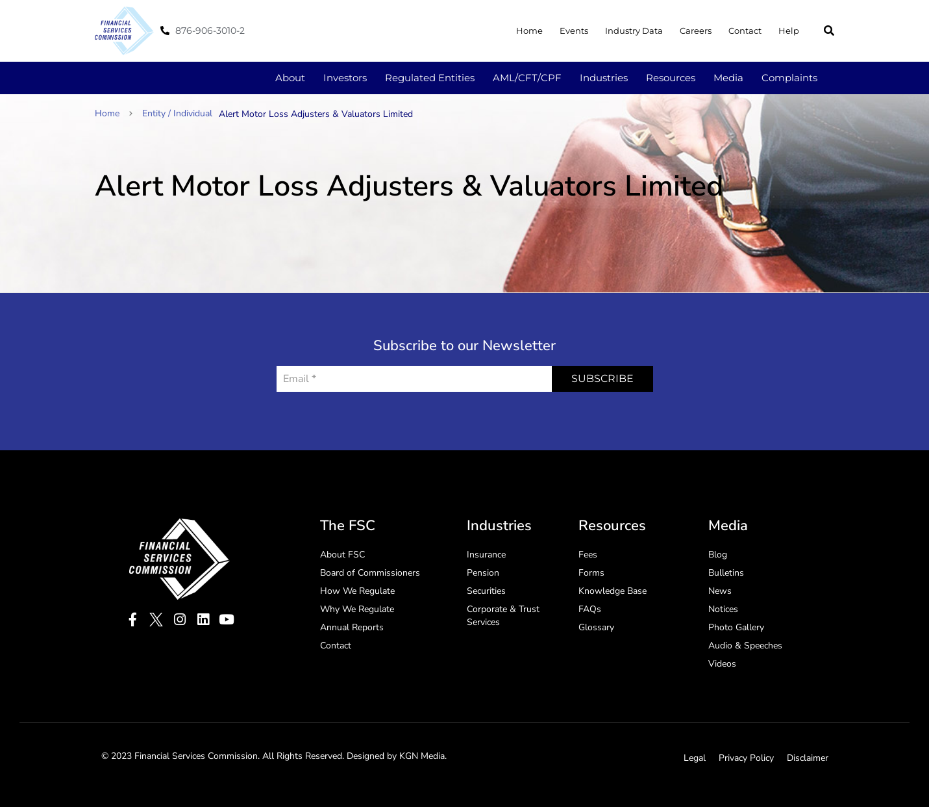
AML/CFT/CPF (527, 77)
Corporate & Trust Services (503, 615)
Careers (696, 30)
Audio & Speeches (745, 645)
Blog (717, 554)
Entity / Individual (177, 113)
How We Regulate (357, 591)
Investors (345, 77)
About (290, 77)
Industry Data (634, 30)
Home (529, 30)
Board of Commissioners (370, 573)
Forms (591, 573)
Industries (604, 77)
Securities (486, 591)
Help (788, 30)
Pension (483, 573)
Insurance (486, 554)
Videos (722, 664)
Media (728, 77)
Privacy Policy (746, 758)
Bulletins (726, 573)
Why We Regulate (357, 609)
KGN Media (422, 756)
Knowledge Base (612, 591)
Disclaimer (807, 758)
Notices (723, 609)
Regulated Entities (430, 77)
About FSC (342, 554)
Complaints (789, 77)
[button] (829, 30)
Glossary (596, 627)
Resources (670, 77)
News (720, 591)
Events (574, 30)
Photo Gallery (736, 627)
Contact (745, 30)
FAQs (589, 609)
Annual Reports (352, 627)
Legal (695, 758)
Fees (587, 554)
